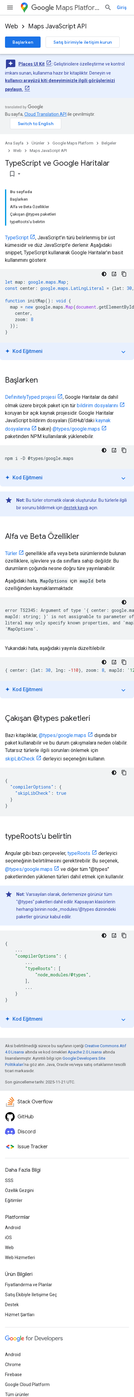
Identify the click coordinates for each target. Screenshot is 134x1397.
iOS (8, 1237)
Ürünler (38, 143)
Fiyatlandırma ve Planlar (28, 1284)
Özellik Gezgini (19, 1190)
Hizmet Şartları (19, 1314)
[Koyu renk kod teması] (104, 274)
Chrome (13, 1364)
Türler (11, 553)
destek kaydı (75, 507)
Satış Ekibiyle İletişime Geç (31, 1294)
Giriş (122, 7)
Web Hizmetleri (20, 1257)
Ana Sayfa (14, 143)
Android (13, 1227)
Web (11, 26)
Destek (12, 1304)
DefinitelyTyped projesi (30, 397)
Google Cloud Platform (27, 1384)
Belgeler (109, 143)
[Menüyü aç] (10, 7)
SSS (9, 1180)
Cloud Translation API (45, 114)
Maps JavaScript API (57, 26)
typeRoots (78, 853)
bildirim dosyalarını (97, 405)
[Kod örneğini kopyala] (124, 274)
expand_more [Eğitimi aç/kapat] (123, 352)
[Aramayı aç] (108, 7)
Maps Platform (65, 7)
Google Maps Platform (72, 143)
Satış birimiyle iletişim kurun (82, 42)
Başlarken (22, 42)
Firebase (13, 1374)
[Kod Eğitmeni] (114, 274)
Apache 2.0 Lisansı (85, 1052)
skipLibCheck (20, 759)
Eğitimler (13, 1200)
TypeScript (16, 238)
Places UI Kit (31, 63)
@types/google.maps (76, 429)
